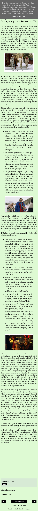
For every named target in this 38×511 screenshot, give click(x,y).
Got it (25, 16)
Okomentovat (6, 494)
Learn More (16, 16)
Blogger (27, 509)
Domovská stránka (19, 501)
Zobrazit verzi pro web (19, 505)
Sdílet (4, 484)
